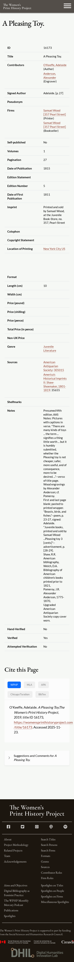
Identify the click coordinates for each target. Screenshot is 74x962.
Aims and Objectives (15, 885)
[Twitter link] (22, 827)
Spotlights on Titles (52, 885)
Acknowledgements (15, 861)
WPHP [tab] (14, 684)
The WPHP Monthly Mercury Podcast (16, 903)
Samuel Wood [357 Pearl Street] (54, 112)
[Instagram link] (37, 827)
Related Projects (13, 850)
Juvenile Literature (49, 348)
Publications (11, 910)
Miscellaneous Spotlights (55, 902)
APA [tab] (43, 684)
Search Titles (48, 839)
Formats (45, 856)
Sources (45, 867)
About (7, 839)
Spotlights (9, 916)
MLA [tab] (29, 684)
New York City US (54, 248)
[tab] (20, 694)
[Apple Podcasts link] (51, 827)
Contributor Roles (51, 873)
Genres (45, 861)
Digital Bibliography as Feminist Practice (16, 893)
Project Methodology (16, 845)
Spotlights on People (52, 891)
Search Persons (49, 845)
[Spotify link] (65, 827)
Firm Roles (47, 878)
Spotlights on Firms (52, 896)
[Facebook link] (8, 827)
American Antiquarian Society (50, 365)
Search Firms (48, 850)
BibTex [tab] (42, 694)
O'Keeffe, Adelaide (54, 65)
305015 (59, 370)
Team (7, 856)
